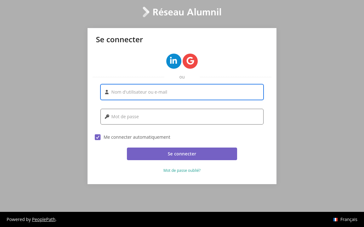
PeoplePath (43, 219)
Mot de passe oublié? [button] (182, 170)
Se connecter (182, 154)
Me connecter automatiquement (132, 137)
